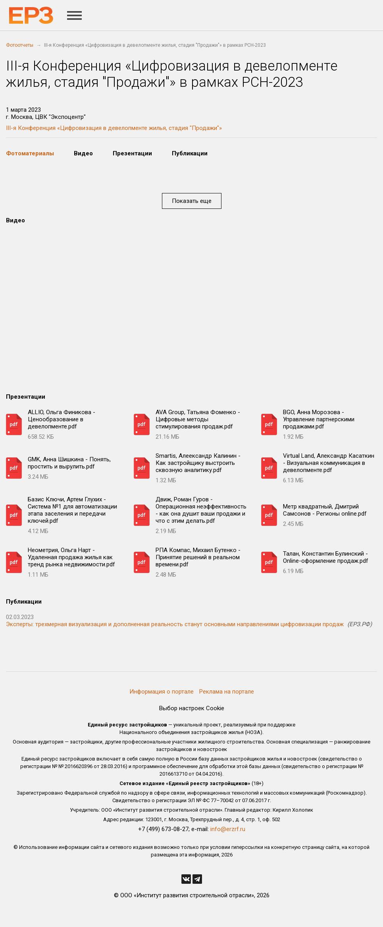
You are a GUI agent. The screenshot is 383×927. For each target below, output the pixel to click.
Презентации (132, 153)
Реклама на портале (226, 691)
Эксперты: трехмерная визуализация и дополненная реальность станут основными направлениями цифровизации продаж (175, 624)
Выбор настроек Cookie (191, 708)
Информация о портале (161, 691)
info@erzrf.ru (227, 829)
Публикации (190, 153)
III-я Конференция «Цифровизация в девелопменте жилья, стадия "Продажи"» (114, 128)
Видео (83, 153)
